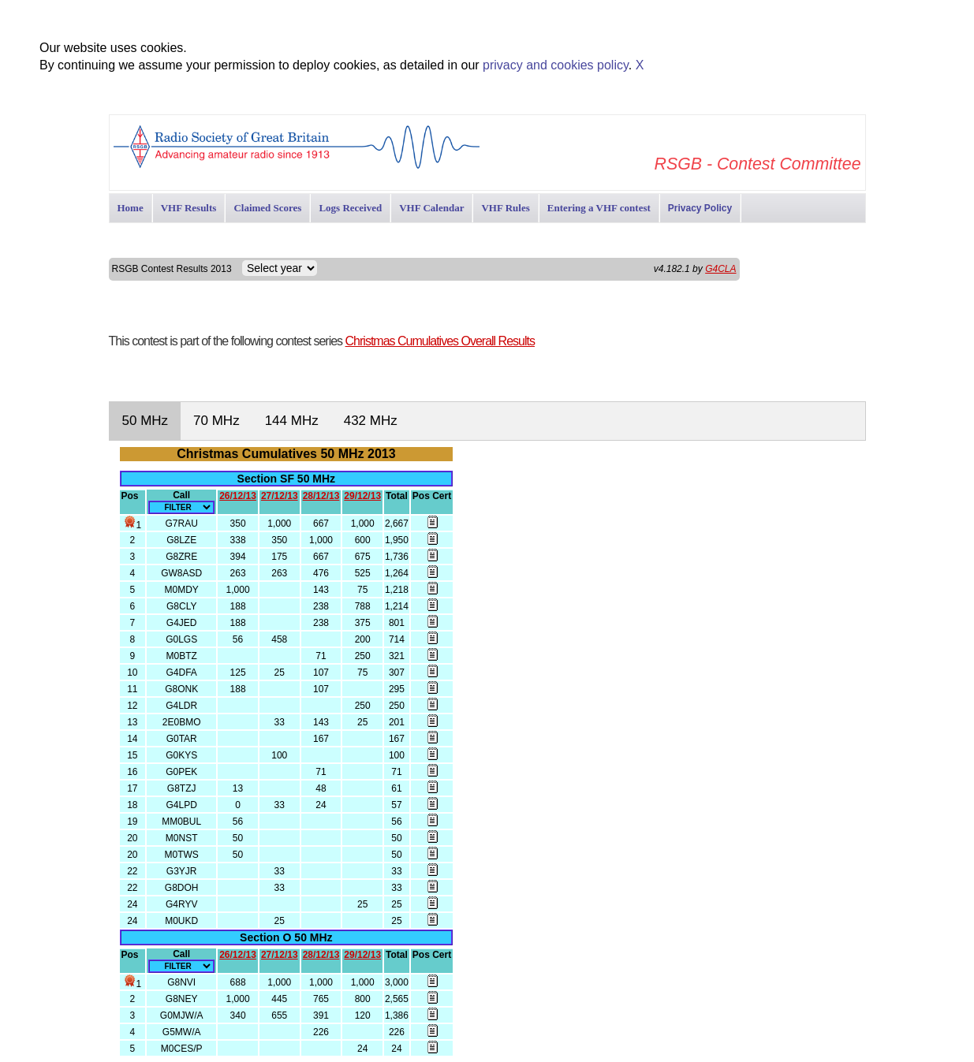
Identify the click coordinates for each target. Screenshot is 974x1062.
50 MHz (145, 420)
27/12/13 (279, 495)
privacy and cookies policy (556, 65)
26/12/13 (237, 495)
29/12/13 (362, 495)
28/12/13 (321, 495)
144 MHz (292, 420)
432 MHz (370, 420)
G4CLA (720, 268)
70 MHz (216, 420)
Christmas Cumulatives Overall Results (440, 341)
